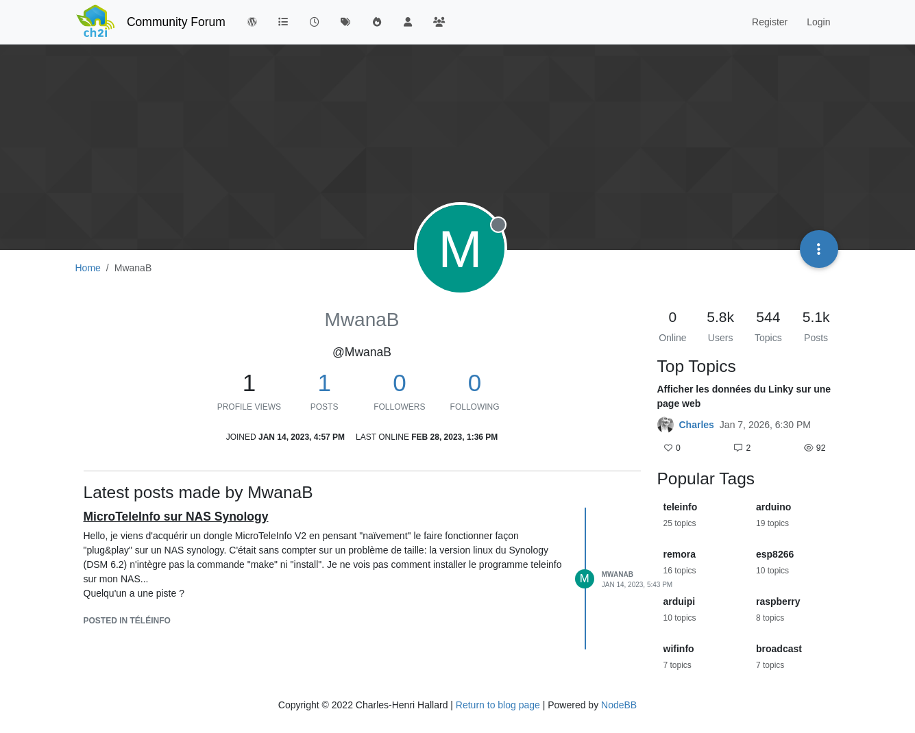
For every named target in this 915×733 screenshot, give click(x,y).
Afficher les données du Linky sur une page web (744, 396)
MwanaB (617, 574)
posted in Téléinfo (127, 620)
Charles (696, 425)
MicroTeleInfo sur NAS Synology (176, 516)
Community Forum (176, 22)
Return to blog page (498, 704)
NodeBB (619, 704)
